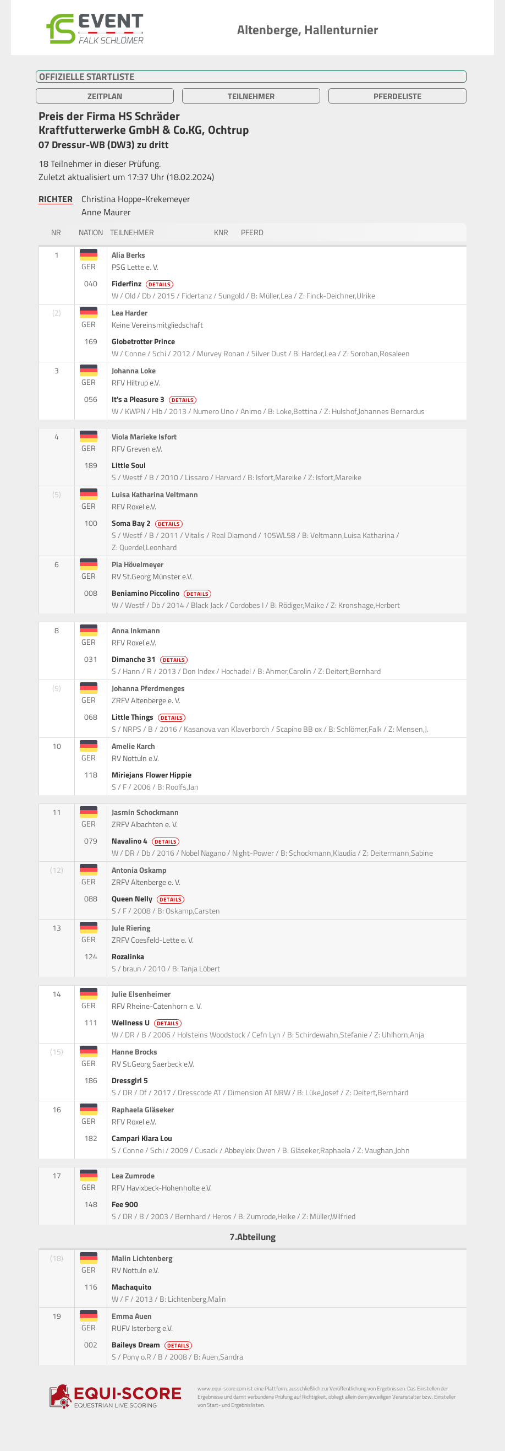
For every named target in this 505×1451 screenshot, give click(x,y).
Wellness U (147, 1023)
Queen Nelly (149, 899)
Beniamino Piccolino (162, 593)
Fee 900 (126, 1204)
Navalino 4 (146, 841)
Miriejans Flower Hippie (152, 775)
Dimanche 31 (150, 659)
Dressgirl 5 (131, 1080)
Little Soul (129, 465)
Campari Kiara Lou (143, 1138)
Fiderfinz (143, 284)
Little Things (149, 717)
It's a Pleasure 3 (155, 399)
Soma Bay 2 (148, 523)
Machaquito (132, 1287)
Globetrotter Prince (144, 341)
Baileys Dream (153, 1345)
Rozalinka (129, 956)
